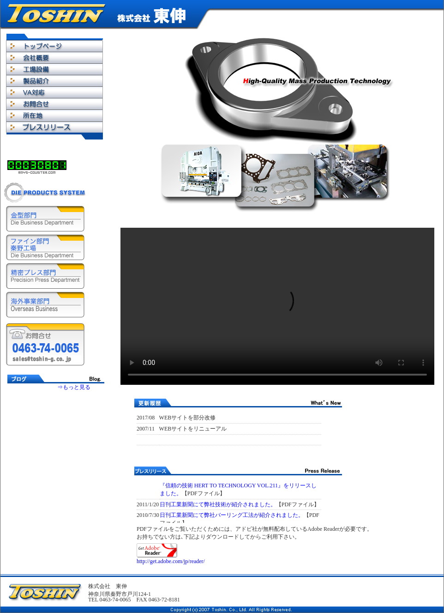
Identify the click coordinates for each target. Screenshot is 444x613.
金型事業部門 (45, 218)
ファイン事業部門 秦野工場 (45, 247)
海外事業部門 (45, 304)
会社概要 (54, 57)
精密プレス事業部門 (45, 276)
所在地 (54, 115)
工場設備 (54, 69)
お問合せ (54, 103)
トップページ (54, 46)
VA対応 (54, 92)
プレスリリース (54, 127)
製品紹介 (54, 80)
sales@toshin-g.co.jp (46, 359)
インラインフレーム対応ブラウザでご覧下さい (55, 420)
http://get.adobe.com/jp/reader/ (171, 561)
